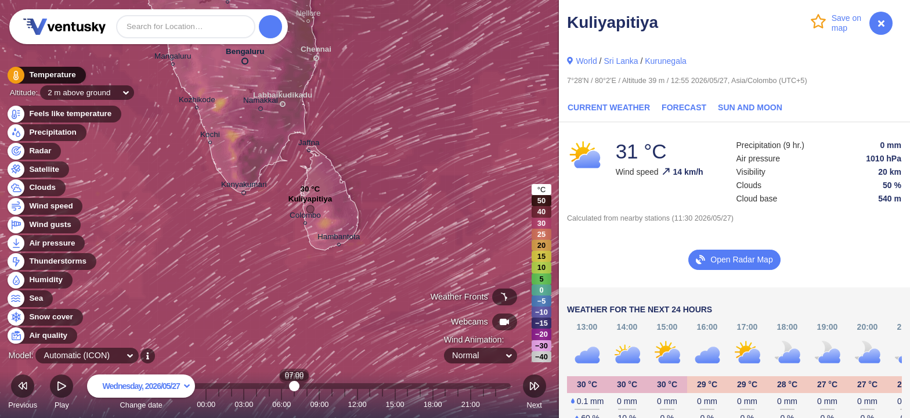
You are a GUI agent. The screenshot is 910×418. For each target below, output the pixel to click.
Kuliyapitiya (310, 201)
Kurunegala (666, 61)
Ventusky (63, 26)
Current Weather (609, 107)
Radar (34, 151)
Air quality (41, 335)
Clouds (36, 187)
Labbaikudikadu (282, 97)
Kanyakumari (243, 186)
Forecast (684, 107)
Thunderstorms (51, 261)
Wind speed (44, 206)
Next (534, 393)
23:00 (495, 404)
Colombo (305, 217)
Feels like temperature (63, 114)
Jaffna (308, 144)
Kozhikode (197, 101)
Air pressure (45, 243)
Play (61, 393)
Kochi (210, 136)
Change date (141, 393)
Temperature (46, 75)
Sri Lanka (621, 61)
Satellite (37, 169)
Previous (22, 393)
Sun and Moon (750, 107)
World (586, 61)
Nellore (308, 15)
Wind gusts (43, 225)
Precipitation (46, 132)
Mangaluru (173, 58)
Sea (29, 298)
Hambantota (338, 238)
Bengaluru (245, 54)
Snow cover (44, 317)
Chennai (316, 51)
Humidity (39, 280)
